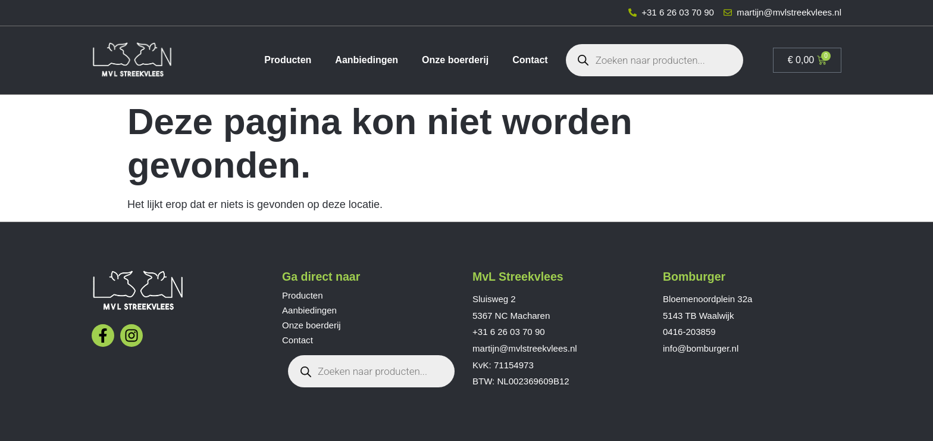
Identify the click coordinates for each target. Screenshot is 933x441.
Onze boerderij (455, 60)
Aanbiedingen (366, 60)
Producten (287, 60)
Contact (530, 60)
